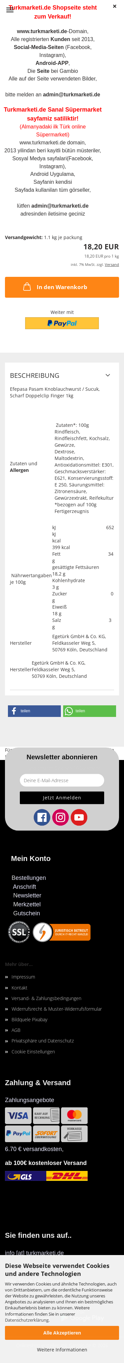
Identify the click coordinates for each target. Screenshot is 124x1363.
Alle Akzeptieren (62, 1333)
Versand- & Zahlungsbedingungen (46, 998)
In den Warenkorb (54, 286)
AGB (16, 1030)
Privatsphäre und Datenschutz (43, 1040)
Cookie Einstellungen (33, 1051)
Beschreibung (35, 375)
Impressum (23, 977)
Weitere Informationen (62, 1349)
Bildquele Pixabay (29, 1019)
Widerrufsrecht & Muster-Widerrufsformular (57, 1009)
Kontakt (19, 987)
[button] (34, 711)
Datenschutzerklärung (27, 1320)
